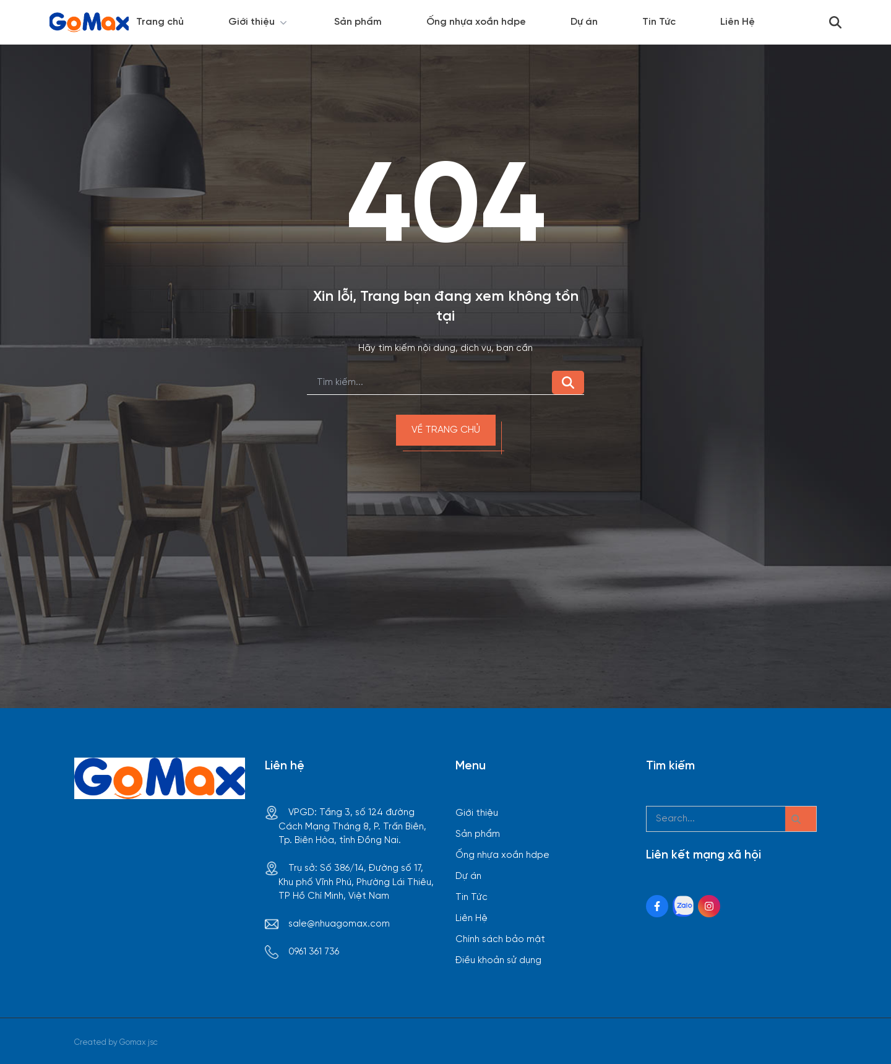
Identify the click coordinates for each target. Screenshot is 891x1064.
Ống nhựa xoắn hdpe (476, 22)
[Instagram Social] (709, 906)
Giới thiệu (259, 22)
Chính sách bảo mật (500, 940)
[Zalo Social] (683, 906)
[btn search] (800, 819)
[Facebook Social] (657, 906)
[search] (429, 383)
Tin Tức (659, 22)
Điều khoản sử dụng (498, 961)
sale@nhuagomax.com (339, 924)
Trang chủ (160, 22)
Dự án (584, 22)
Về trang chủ (445, 430)
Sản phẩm (358, 22)
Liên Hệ (737, 22)
